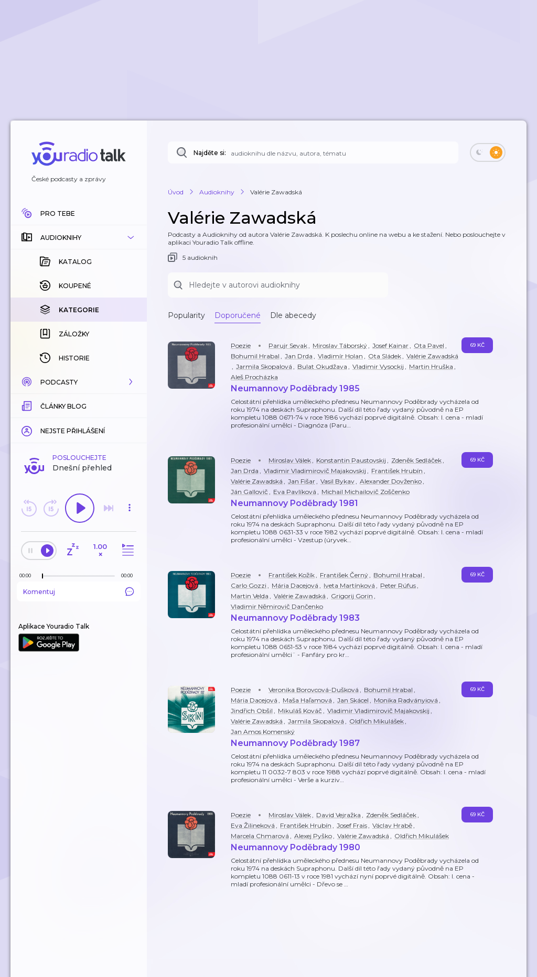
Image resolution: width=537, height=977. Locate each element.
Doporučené (237, 315)
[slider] (42, 576)
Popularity (186, 315)
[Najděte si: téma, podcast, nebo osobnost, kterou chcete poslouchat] (313, 152)
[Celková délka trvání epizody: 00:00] (129, 575)
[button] (78, 237)
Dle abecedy (293, 315)
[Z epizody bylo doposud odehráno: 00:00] (27, 575)
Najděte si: (210, 153)
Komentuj (78, 591)
